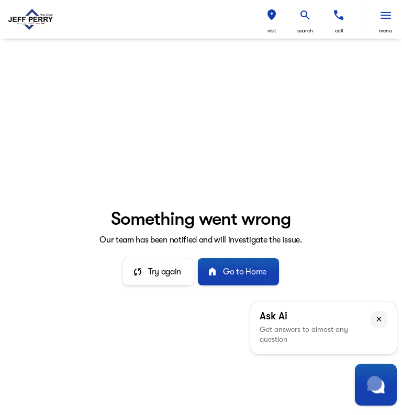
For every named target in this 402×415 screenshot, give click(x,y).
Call (339, 30)
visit (271, 30)
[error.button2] (238, 271)
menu (385, 30)
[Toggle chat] (376, 385)
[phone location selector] (338, 15)
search (305, 30)
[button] (271, 19)
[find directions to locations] (271, 15)
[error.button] (158, 271)
